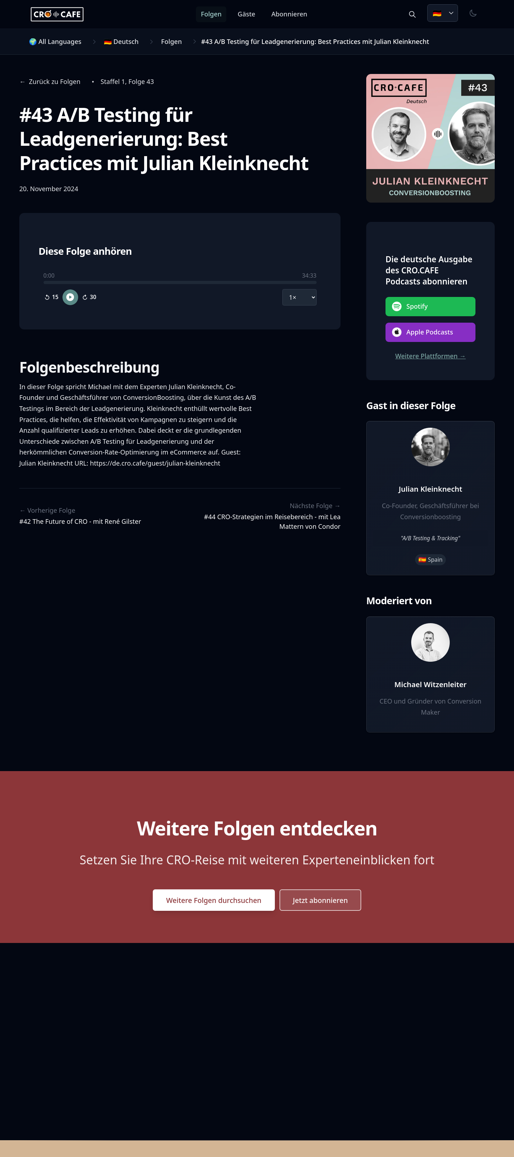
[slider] (180, 282)
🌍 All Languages (55, 41)
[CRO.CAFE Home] (60, 14)
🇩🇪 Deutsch (121, 41)
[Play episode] (70, 297)
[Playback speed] (299, 297)
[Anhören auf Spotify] (430, 306)
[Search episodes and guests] (412, 14)
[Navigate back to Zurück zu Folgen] (50, 82)
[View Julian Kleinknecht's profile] (430, 498)
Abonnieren (292, 14)
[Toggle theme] (473, 13)
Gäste (249, 14)
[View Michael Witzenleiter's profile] (430, 674)
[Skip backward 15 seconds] (51, 297)
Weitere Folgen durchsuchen (212, 900)
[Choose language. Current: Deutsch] (442, 13)
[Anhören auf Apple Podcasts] (430, 332)
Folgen (213, 14)
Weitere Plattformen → (430, 356)
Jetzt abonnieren (322, 900)
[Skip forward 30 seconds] (89, 297)
